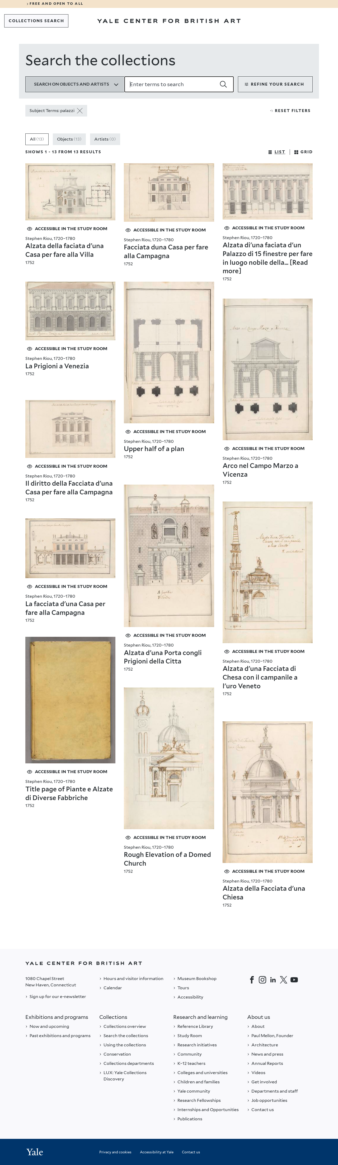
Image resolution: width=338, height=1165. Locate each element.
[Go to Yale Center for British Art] (169, 21)
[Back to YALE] (169, 963)
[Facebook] (252, 980)
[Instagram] (262, 980)
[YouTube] (294, 980)
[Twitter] (283, 980)
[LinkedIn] (273, 980)
